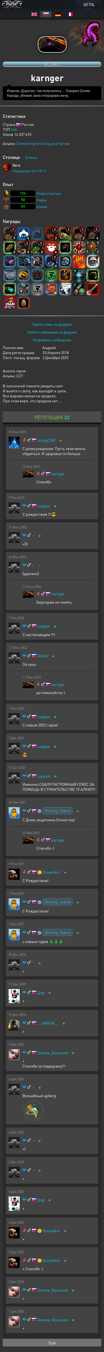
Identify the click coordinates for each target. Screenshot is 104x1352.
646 (14, 129)
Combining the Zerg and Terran (43, 143)
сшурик (43, 506)
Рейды (41, 200)
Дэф (41, 992)
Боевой (41, 207)
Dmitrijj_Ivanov (58, 810)
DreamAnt (51, 872)
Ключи (31, 157)
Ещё (52, 1342)
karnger (58, 473)
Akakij (42, 655)
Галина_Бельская (52, 1052)
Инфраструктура (48, 193)
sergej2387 (46, 440)
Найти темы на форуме (52, 324)
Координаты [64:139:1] (29, 171)
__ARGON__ (48, 1023)
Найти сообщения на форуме (52, 331)
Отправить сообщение (52, 339)
